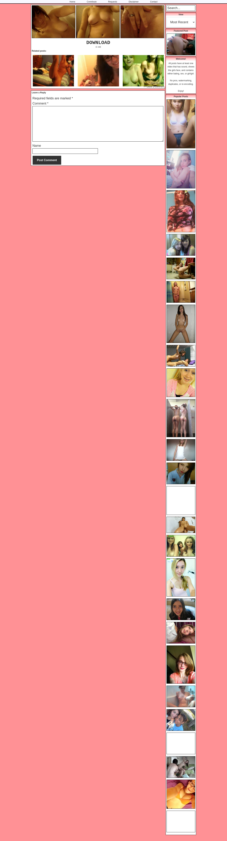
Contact (153, 2)
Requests (112, 2)
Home (72, 2)
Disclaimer (134, 2)
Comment (40, 103)
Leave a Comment (155, 87)
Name (36, 145)
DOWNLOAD (98, 42)
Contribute (91, 2)
